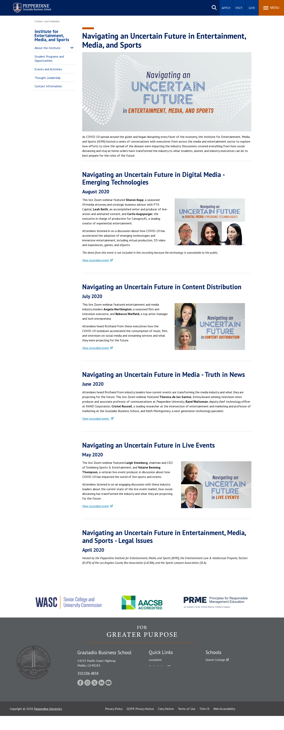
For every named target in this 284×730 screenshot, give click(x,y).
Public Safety (157, 666)
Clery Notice (166, 723)
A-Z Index (155, 700)
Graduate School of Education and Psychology (235, 680)
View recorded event (95, 260)
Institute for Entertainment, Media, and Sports (52, 35)
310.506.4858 (87, 673)
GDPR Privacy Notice (140, 723)
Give (252, 8)
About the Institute (47, 48)
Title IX (204, 723)
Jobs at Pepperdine (161, 687)
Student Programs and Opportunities (49, 58)
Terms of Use (186, 723)
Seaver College (215, 660)
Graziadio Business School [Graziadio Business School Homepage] (222, 673)
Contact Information (48, 86)
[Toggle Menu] (271, 8)
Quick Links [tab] (161, 652)
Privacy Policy (114, 723)
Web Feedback (158, 707)
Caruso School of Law (220, 666)
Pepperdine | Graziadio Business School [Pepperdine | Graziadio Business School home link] (27, 5)
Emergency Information (164, 680)
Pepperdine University (48, 723)
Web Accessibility (224, 723)
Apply (226, 8)
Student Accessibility (162, 673)
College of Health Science (222, 698)
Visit (239, 8)
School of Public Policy (220, 691)
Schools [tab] (213, 652)
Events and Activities (48, 69)
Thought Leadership (48, 78)
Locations (155, 660)
